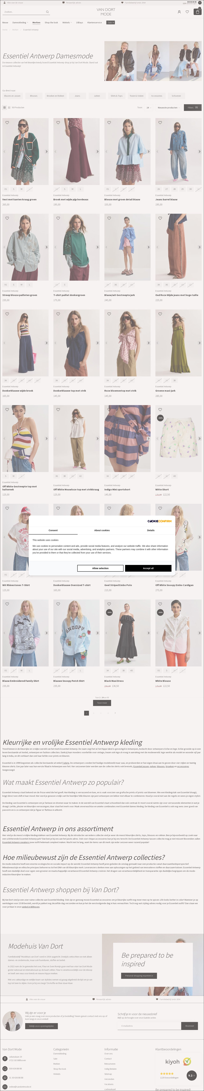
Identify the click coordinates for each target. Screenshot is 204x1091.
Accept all (148, 568)
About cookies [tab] (102, 530)
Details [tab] (151, 530)
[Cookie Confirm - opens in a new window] (159, 521)
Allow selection (100, 568)
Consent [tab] (53, 530)
